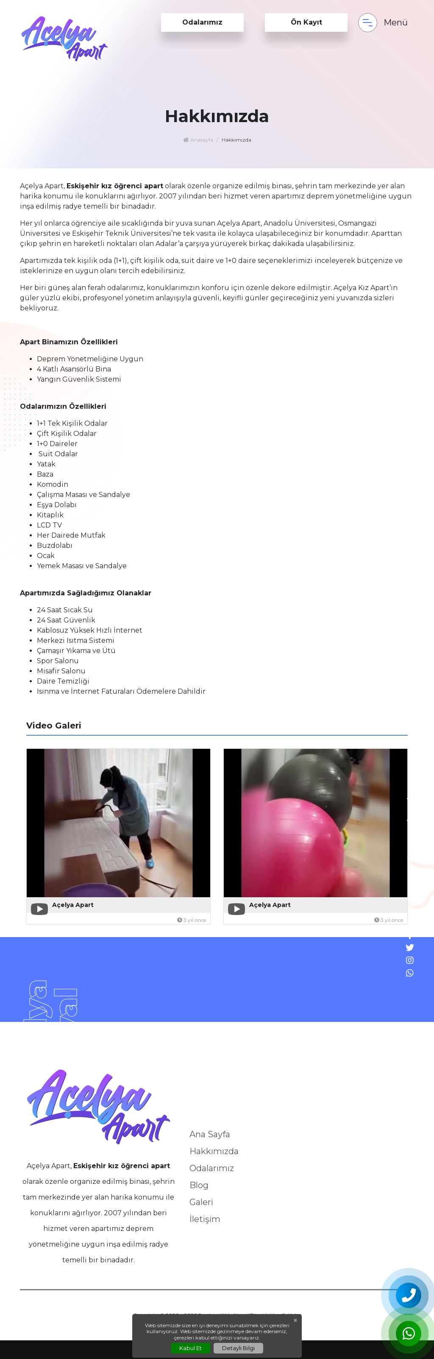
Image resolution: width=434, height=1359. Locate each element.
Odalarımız (202, 22)
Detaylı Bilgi (238, 1348)
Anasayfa (198, 140)
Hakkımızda (214, 1151)
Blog (199, 1185)
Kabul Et (190, 1348)
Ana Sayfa (209, 1134)
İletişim (204, 1219)
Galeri (201, 1202)
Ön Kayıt (306, 22)
